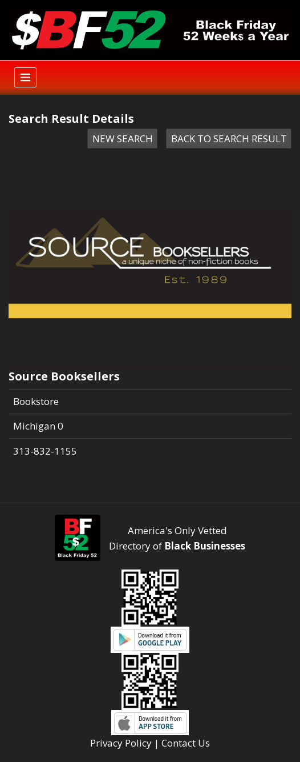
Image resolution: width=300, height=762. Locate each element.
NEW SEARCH (122, 138)
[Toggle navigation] (25, 77)
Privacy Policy (121, 742)
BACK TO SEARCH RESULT (229, 138)
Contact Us (185, 742)
